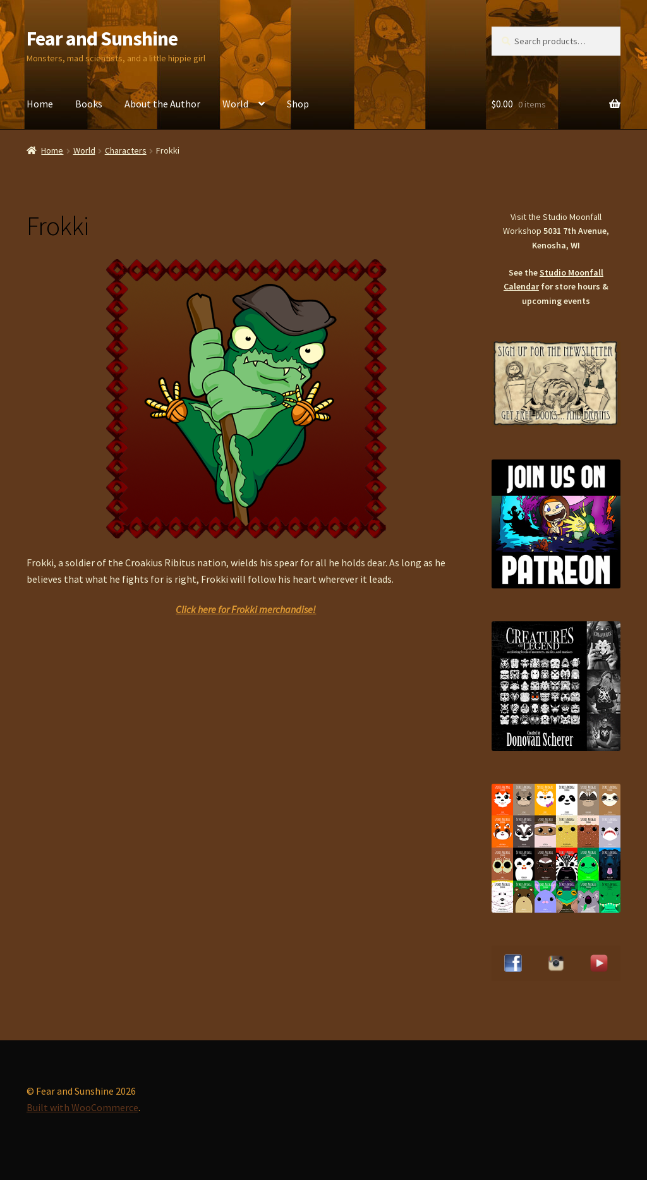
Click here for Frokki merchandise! (246, 609)
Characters (126, 150)
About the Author (162, 103)
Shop (298, 103)
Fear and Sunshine (102, 38)
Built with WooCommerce (82, 1107)
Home (40, 103)
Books (88, 103)
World (235, 103)
